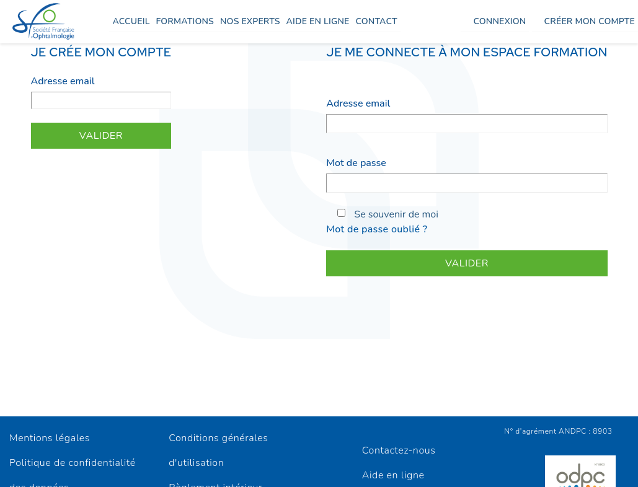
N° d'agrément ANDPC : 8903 (558, 431)
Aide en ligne (318, 21)
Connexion (499, 21)
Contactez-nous (399, 450)
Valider (101, 136)
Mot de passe (356, 163)
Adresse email (63, 81)
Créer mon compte (589, 21)
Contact (376, 21)
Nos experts (250, 21)
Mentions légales (49, 438)
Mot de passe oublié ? (376, 229)
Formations (185, 21)
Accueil (130, 21)
